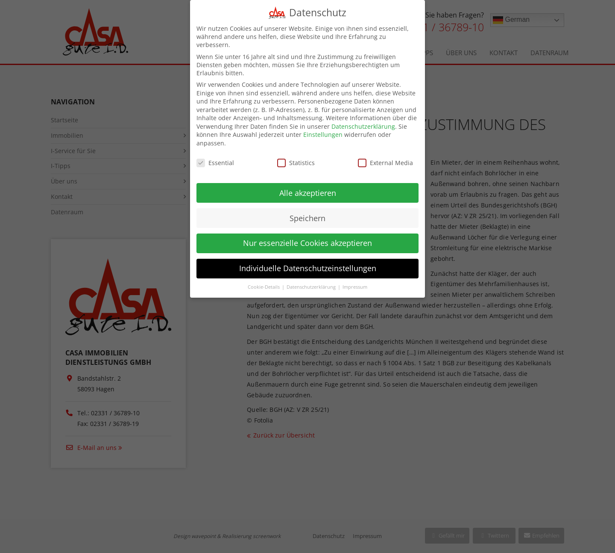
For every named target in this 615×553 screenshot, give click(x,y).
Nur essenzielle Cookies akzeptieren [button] (307, 237)
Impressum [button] (355, 281)
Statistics (296, 157)
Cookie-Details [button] (264, 281)
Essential (215, 157)
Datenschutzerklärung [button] (312, 281)
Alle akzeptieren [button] (307, 186)
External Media (385, 157)
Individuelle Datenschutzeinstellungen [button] (307, 262)
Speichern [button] (307, 212)
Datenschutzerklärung (363, 120)
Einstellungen (323, 128)
